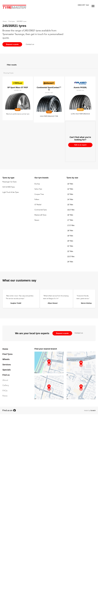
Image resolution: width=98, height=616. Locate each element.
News (4, 395)
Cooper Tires (39, 194)
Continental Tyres (40, 210)
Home (5, 21)
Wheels (5, 359)
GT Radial (37, 205)
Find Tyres (7, 354)
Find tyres (11, 21)
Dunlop (37, 184)
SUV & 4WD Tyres (8, 187)
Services (6, 364)
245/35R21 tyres (21, 21)
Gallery (5, 385)
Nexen (36, 220)
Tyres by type (8, 178)
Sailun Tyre (38, 189)
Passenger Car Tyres (9, 182)
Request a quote (12, 44)
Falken (36, 199)
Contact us (31, 44)
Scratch (93, 410)
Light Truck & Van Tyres (10, 192)
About (5, 380)
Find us (6, 375)
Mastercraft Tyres (40, 215)
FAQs (4, 390)
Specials (6, 370)
